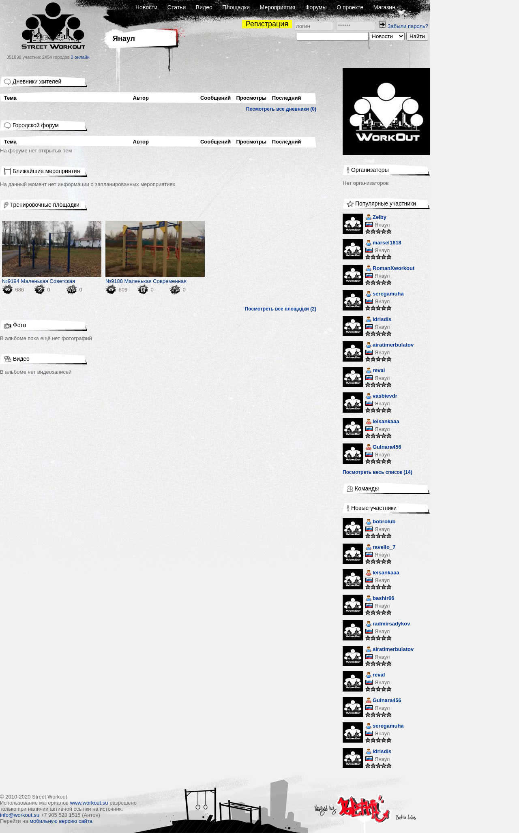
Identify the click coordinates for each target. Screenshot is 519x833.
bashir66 (379, 599)
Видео (204, 7)
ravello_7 (380, 548)
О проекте (350, 7)
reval (375, 371)
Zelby (375, 218)
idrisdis (378, 320)
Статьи (176, 7)
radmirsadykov (387, 624)
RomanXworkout (389, 269)
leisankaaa (382, 422)
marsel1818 (383, 243)
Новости (146, 7)
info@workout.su (19, 815)
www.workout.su (89, 803)
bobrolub (380, 522)
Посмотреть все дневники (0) (281, 109)
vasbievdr (381, 396)
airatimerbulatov (389, 345)
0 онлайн (80, 57)
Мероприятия (278, 7)
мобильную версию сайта (61, 821)
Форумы (316, 7)
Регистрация (267, 24)
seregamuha (384, 294)
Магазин (384, 7)
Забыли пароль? (408, 26)
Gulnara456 (383, 448)
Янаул (382, 225)
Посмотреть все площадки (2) (280, 309)
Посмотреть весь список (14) (377, 472)
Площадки (236, 7)
